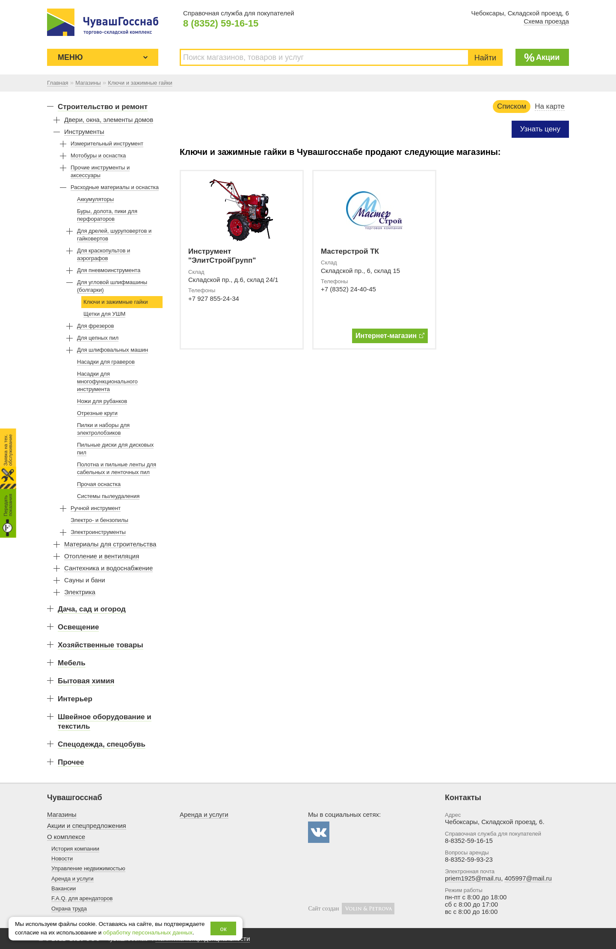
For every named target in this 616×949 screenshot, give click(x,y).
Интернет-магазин (389, 335)
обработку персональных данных (147, 932)
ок (223, 928)
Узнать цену (540, 129)
